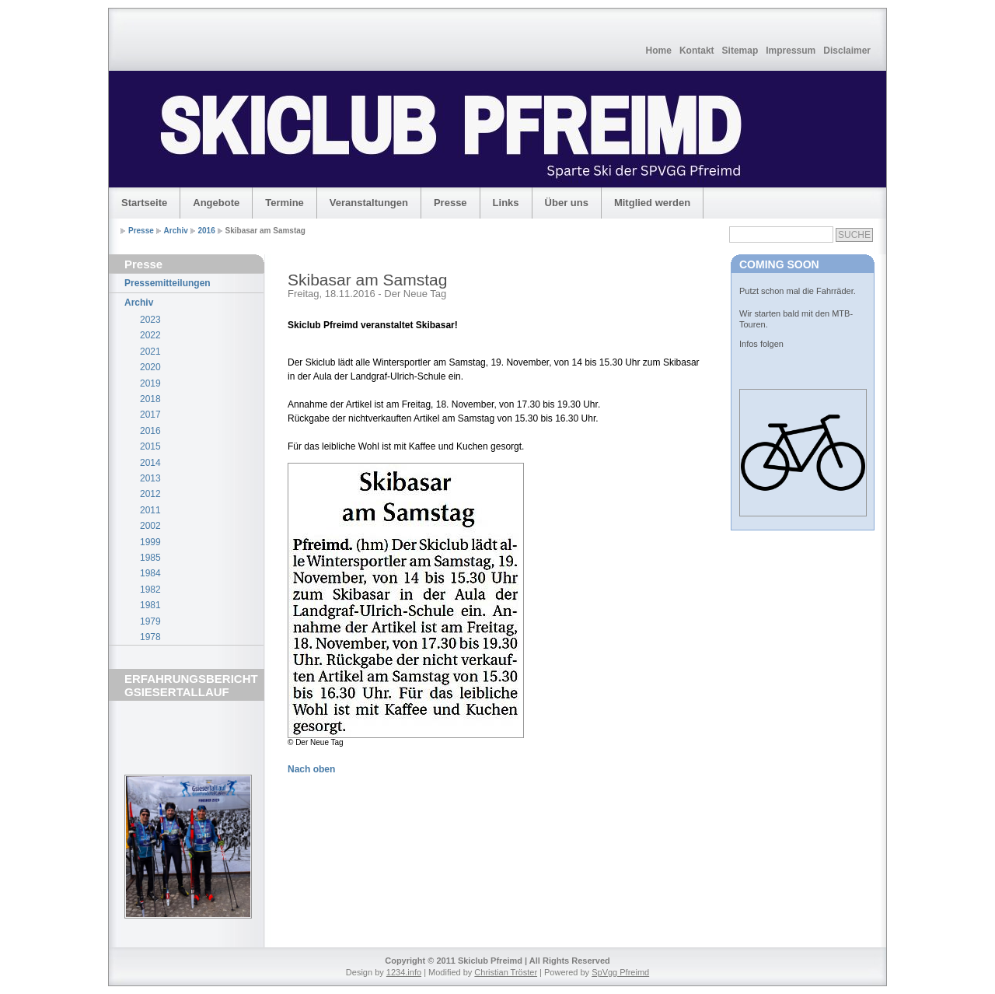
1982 (150, 589)
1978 (150, 637)
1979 (150, 621)
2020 (150, 367)
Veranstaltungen (369, 202)
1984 (150, 573)
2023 (150, 319)
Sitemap (740, 50)
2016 (206, 230)
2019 (150, 383)
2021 (150, 351)
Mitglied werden (652, 202)
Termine (284, 202)
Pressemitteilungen (167, 283)
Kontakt (696, 50)
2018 (150, 399)
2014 (150, 462)
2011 (150, 510)
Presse (450, 202)
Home (659, 50)
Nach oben (311, 769)
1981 (150, 605)
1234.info (403, 972)
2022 (150, 335)
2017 (150, 414)
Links (506, 202)
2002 (150, 525)
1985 (150, 557)
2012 (150, 493)
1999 (150, 542)
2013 (150, 478)
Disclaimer (847, 50)
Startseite (144, 202)
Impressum (790, 50)
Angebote (216, 202)
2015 (150, 446)
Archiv (176, 230)
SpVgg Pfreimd (620, 972)
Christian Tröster (505, 972)
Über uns (566, 202)
